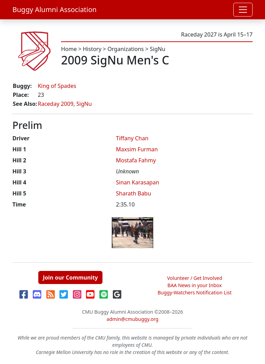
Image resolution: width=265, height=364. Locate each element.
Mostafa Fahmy (136, 160)
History (92, 49)
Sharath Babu (133, 193)
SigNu (157, 49)
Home (69, 49)
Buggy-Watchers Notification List (195, 292)
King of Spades (57, 86)
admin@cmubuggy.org (132, 319)
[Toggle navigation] (243, 10)
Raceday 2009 (55, 104)
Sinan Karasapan (137, 182)
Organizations (125, 49)
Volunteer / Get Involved (194, 278)
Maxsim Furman (137, 149)
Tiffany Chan (132, 138)
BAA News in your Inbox (194, 285)
